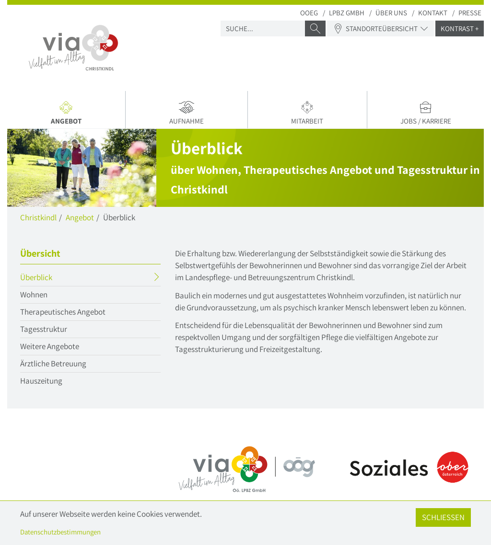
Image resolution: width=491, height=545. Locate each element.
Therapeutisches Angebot (62, 312)
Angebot (68, 114)
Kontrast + (460, 28)
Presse (469, 12)
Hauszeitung (41, 380)
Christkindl (38, 217)
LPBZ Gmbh (346, 12)
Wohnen (33, 294)
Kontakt (432, 12)
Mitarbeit (307, 113)
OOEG (309, 12)
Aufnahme (186, 113)
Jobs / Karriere (425, 113)
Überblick (55, 278)
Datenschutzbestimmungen (60, 531)
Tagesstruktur (43, 329)
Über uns (391, 12)
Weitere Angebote (49, 346)
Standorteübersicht (380, 28)
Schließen (443, 517)
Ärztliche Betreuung (53, 363)
